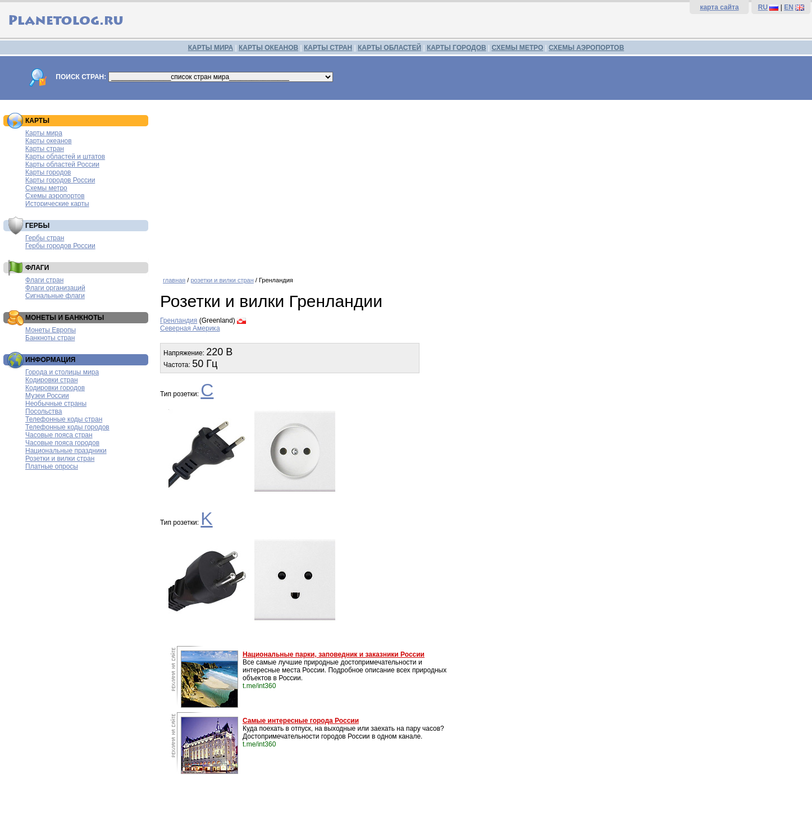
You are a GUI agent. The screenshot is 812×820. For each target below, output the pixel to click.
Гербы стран (44, 238)
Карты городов (48, 172)
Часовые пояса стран (59, 435)
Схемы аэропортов (55, 196)
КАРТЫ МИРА (210, 48)
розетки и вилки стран (221, 280)
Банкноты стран (50, 338)
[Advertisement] (483, 184)
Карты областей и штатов (65, 157)
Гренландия (178, 320)
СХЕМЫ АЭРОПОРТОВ (586, 48)
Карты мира (43, 133)
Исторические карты (57, 204)
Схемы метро (46, 188)
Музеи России (47, 396)
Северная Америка (190, 328)
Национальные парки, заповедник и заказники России (334, 654)
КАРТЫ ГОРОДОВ (456, 48)
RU (763, 7)
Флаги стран (44, 280)
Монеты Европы (50, 330)
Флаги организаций (55, 288)
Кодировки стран (51, 380)
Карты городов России (60, 180)
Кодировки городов (55, 388)
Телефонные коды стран (63, 419)
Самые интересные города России (301, 721)
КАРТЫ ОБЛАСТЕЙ (389, 48)
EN (788, 7)
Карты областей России (62, 164)
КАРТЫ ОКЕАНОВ (268, 48)
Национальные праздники (66, 451)
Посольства (43, 411)
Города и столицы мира (62, 372)
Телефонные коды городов (67, 427)
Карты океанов (48, 141)
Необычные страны (55, 403)
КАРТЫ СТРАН (328, 48)
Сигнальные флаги (55, 296)
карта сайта (719, 7)
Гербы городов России (60, 246)
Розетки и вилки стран (59, 458)
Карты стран (44, 149)
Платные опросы (51, 466)
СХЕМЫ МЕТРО (517, 48)
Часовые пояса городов (62, 443)
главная (174, 280)
